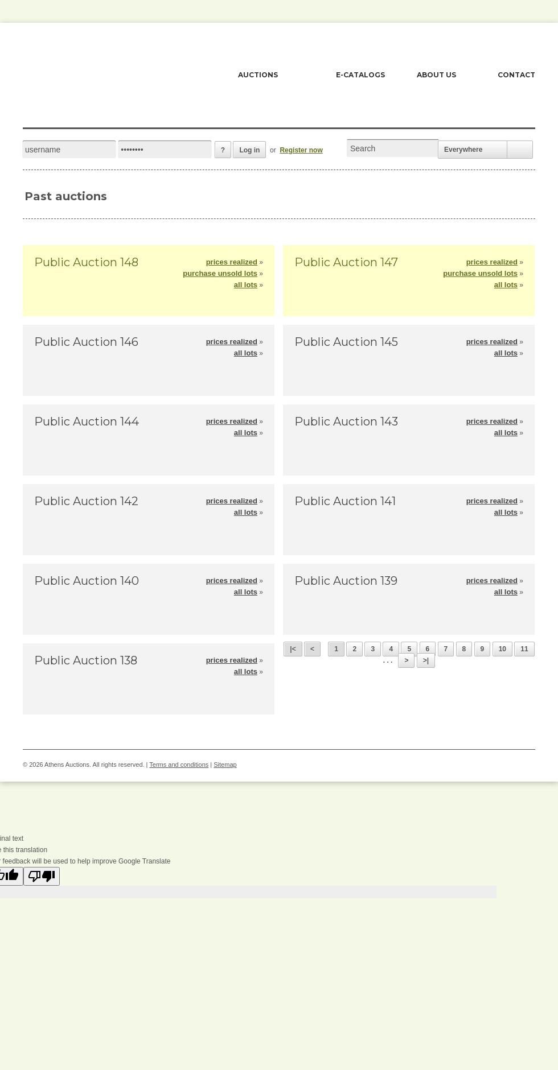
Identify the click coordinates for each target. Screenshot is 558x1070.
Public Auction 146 (86, 342)
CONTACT (516, 75)
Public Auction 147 (346, 262)
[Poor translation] (41, 876)
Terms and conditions (178, 764)
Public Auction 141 (345, 501)
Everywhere (463, 150)
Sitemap (225, 764)
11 (524, 649)
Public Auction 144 (86, 421)
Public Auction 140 (86, 581)
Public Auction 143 (346, 421)
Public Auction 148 (86, 262)
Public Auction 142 (86, 501)
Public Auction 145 (346, 342)
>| (426, 660)
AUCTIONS (258, 75)
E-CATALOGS (360, 75)
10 (502, 649)
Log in (249, 150)
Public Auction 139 (345, 581)
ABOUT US (436, 75)
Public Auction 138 (85, 660)
